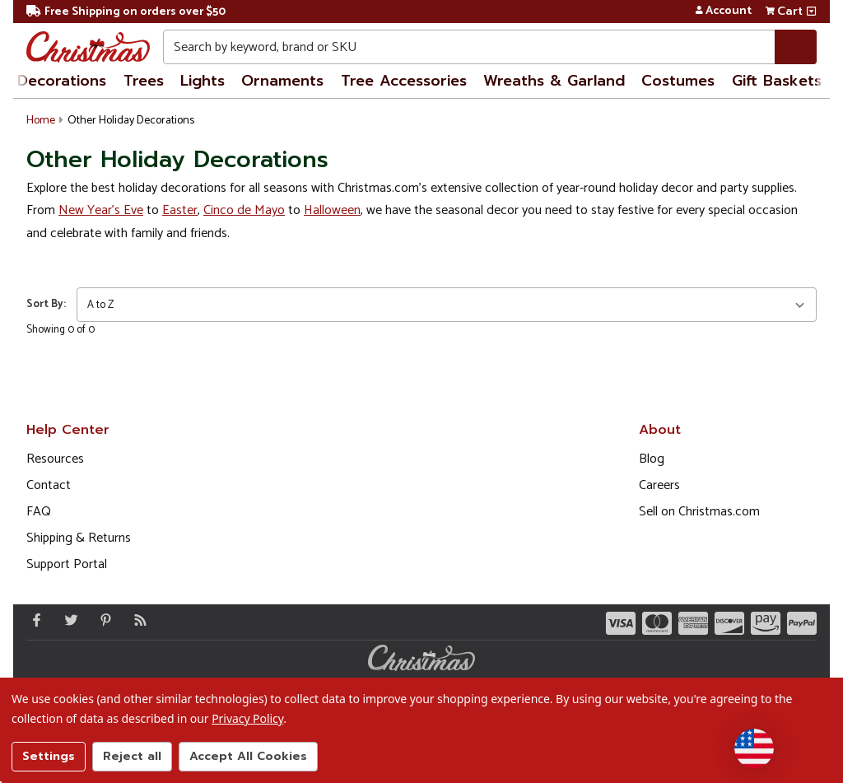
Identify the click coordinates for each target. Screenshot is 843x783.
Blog (651, 459)
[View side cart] (811, 11)
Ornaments (282, 80)
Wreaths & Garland (554, 80)
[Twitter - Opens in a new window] (67, 620)
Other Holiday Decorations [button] (131, 120)
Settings (48, 756)
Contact (48, 485)
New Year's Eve (100, 210)
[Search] (796, 47)
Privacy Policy (247, 718)
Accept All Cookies (248, 756)
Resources (55, 459)
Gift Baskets (777, 80)
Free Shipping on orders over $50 (126, 12)
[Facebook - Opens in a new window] (33, 620)
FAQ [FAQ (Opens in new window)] (38, 512)
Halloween (332, 210)
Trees (143, 80)
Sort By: (46, 304)
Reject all (132, 756)
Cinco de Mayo (244, 210)
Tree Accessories (404, 80)
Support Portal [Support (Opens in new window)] (66, 564)
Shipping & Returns (78, 538)
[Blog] (136, 620)
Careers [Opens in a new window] (659, 485)
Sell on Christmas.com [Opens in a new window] (699, 512)
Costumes (678, 80)
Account (723, 11)
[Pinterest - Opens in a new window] (102, 620)
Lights (202, 80)
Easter (180, 210)
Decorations (61, 80)
